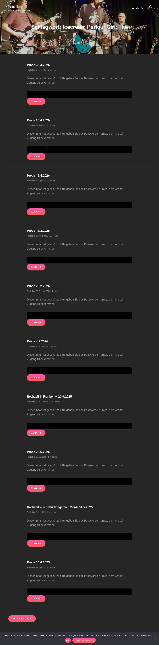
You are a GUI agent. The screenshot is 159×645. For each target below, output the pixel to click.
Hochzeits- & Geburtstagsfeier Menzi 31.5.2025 (63, 507)
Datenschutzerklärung (84, 640)
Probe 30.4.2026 (40, 65)
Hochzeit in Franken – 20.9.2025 (52, 396)
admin (53, 70)
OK (67, 640)
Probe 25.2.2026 (40, 286)
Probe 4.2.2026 (39, 341)
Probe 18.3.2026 (40, 231)
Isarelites (16, 5)
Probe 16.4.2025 (40, 562)
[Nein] (155, 638)
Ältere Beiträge (22, 618)
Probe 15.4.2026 (40, 175)
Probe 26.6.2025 (40, 452)
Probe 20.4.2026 (40, 120)
